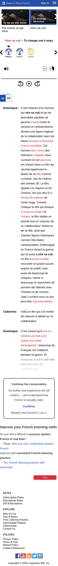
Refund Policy (10, 545)
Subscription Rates (13, 497)
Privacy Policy (10, 539)
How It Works (10, 516)
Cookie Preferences (14, 548)
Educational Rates (13, 500)
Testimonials (10, 525)
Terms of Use (10, 542)
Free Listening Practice (15, 519)
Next (45, 477)
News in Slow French (8, 3)
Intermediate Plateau (14, 523)
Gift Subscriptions (12, 503)
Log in (42, 412)
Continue (29, 406)
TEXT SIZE (6, 94)
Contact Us (9, 528)
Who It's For (9, 514)
